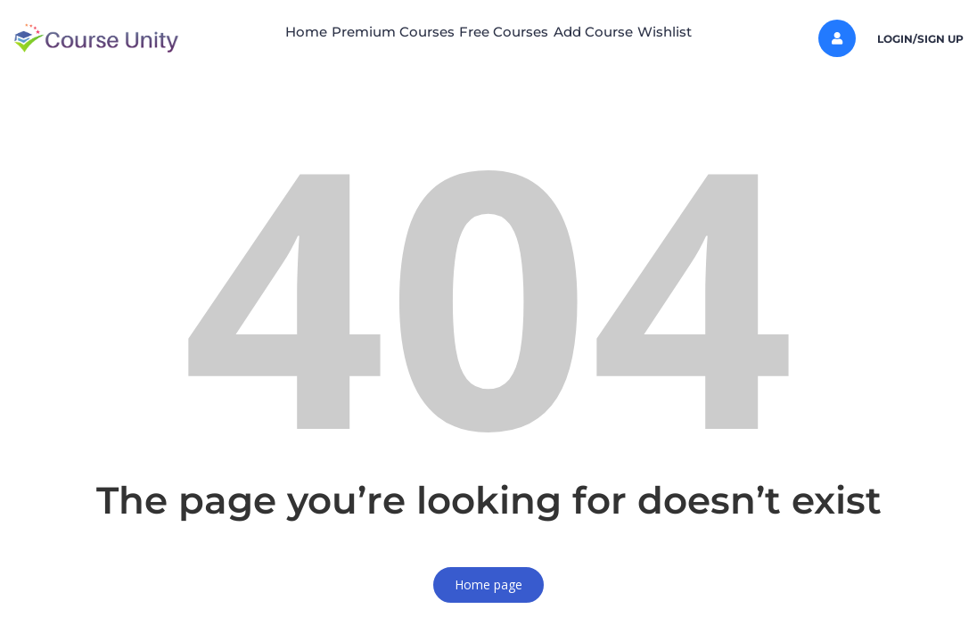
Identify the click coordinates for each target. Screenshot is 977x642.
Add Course (614, 31)
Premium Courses (370, 31)
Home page (488, 584)
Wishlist (708, 31)
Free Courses (503, 31)
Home (262, 31)
